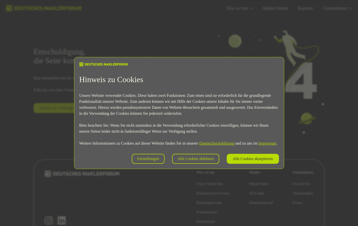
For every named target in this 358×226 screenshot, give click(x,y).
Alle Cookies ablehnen (196, 159)
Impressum (267, 143)
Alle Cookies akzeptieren (253, 159)
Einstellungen (148, 159)
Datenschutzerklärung (216, 143)
